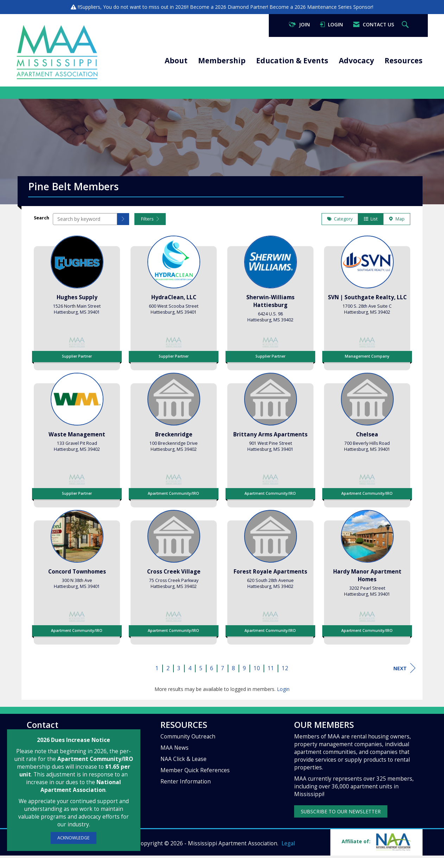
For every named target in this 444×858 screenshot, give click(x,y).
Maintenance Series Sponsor (339, 7)
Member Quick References (195, 772)
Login (283, 691)
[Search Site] (406, 25)
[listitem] (76, 303)
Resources (404, 60)
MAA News (174, 750)
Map (397, 221)
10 (257, 670)
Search (41, 220)
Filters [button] (150, 221)
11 (271, 670)
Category (340, 221)
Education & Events (292, 60)
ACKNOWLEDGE (73, 838)
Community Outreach (187, 739)
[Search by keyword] (85, 222)
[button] (123, 222)
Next (404, 670)
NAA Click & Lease (183, 761)
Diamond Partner (247, 7)
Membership (222, 60)
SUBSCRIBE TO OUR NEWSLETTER (341, 814)
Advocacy (356, 60)
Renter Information (185, 784)
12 (285, 670)
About (176, 60)
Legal (288, 846)
